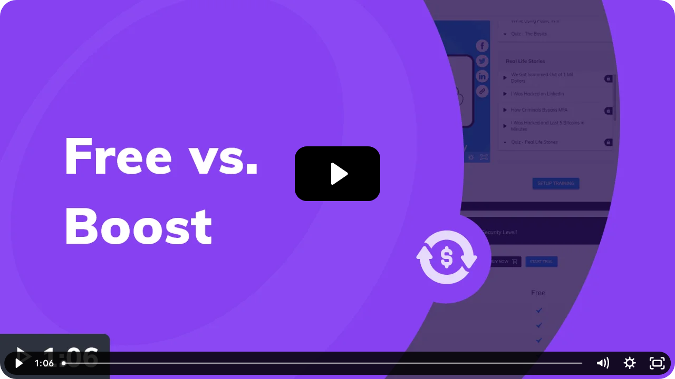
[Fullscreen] (657, 363)
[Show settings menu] (629, 363)
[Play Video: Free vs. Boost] (338, 173)
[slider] (323, 363)
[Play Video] (18, 363)
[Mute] (602, 363)
